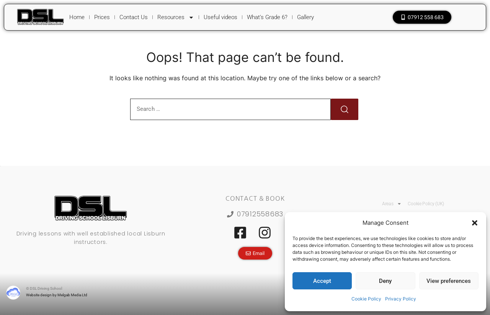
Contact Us (133, 17)
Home (77, 17)
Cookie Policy (366, 299)
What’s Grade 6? (267, 17)
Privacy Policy (400, 299)
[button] (475, 223)
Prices (102, 17)
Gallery (305, 17)
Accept (322, 281)
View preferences (448, 281)
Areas (392, 204)
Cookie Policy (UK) (426, 203)
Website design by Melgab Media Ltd (56, 295)
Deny (385, 281)
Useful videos (220, 17)
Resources (175, 17)
